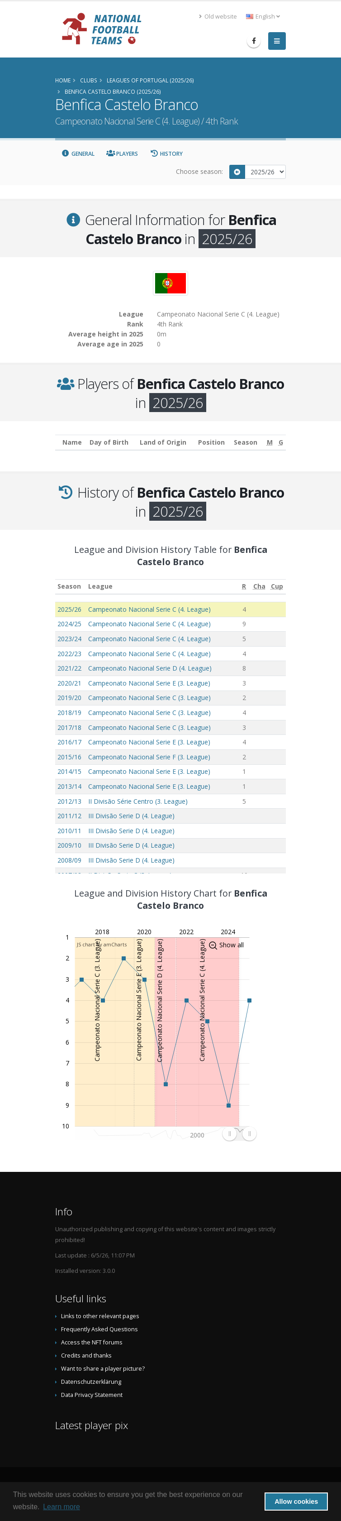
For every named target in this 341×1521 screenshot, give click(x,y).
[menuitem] (239, 1134)
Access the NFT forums (92, 1342)
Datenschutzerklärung (91, 1382)
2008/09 (69, 860)
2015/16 (69, 757)
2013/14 (69, 786)
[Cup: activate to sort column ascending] (277, 586)
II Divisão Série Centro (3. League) (138, 801)
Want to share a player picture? (103, 1368)
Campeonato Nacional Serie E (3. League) (149, 683)
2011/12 (69, 815)
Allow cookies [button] (296, 1501)
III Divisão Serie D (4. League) (131, 815)
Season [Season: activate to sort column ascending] (69, 586)
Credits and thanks (86, 1355)
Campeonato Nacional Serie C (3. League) (149, 697)
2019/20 (69, 697)
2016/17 (69, 742)
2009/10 (69, 845)
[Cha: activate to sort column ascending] (259, 586)
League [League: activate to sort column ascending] (100, 586)
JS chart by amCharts (102, 944)
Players (122, 154)
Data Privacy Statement (92, 1395)
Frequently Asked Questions (99, 1329)
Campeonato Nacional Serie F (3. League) (149, 757)
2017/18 (69, 727)
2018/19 (69, 712)
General (78, 154)
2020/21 (69, 683)
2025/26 (69, 609)
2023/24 (69, 638)
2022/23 (69, 653)
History (166, 154)
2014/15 (69, 771)
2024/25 (69, 623)
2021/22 (69, 668)
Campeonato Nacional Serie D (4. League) (150, 668)
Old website (218, 16)
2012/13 (69, 801)
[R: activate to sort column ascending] (244, 586)
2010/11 (69, 830)
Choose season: (199, 171)
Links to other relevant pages (100, 1316)
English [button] (263, 16)
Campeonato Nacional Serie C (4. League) (149, 609)
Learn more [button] (61, 1507)
